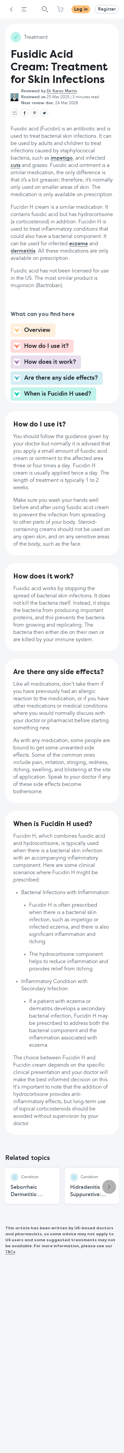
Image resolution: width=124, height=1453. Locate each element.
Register (107, 9)
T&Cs (10, 1252)
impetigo (62, 158)
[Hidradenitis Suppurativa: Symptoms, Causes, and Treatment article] (92, 1185)
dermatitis (23, 251)
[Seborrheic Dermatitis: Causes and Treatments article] (32, 1185)
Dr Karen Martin (62, 91)
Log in (81, 9)
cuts (16, 165)
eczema (78, 244)
